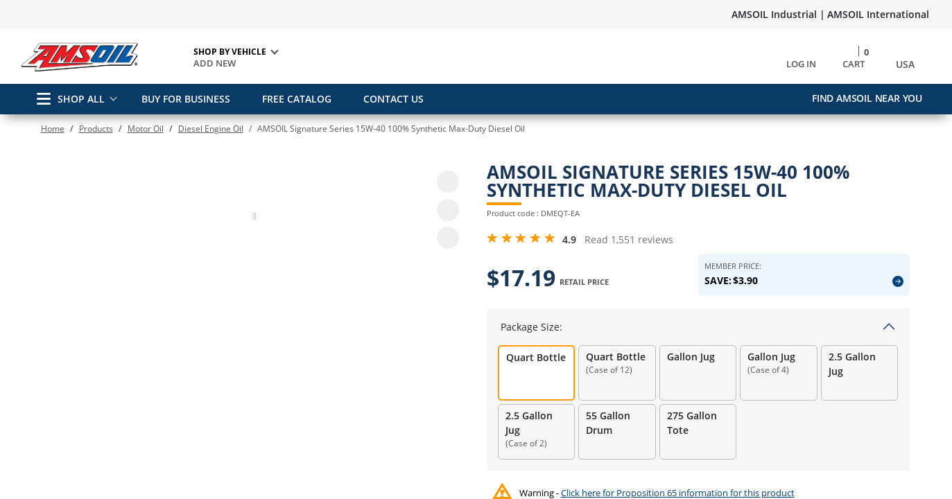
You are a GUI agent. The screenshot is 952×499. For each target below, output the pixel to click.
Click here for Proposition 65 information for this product (678, 493)
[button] (254, 480)
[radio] (536, 373)
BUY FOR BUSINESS (185, 98)
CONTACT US (393, 98)
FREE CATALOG (296, 98)
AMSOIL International (878, 14)
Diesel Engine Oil (210, 128)
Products (96, 128)
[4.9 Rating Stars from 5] (521, 238)
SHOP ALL (71, 99)
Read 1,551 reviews (629, 239)
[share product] (447, 237)
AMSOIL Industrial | (778, 14)
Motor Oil (146, 128)
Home (52, 128)
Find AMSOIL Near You (867, 98)
